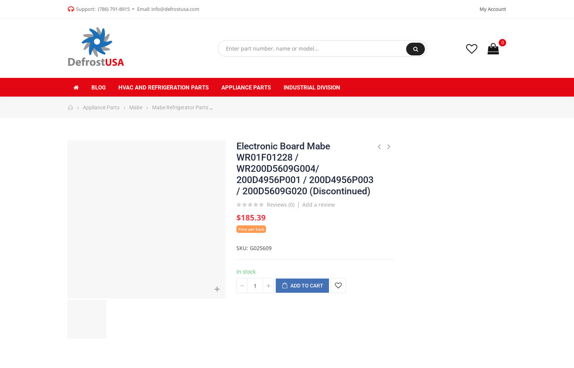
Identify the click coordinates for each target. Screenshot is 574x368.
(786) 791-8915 (114, 9)
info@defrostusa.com (175, 9)
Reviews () (280, 205)
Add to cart (302, 286)
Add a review (318, 204)
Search (415, 49)
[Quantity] (255, 285)
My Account (493, 9)
